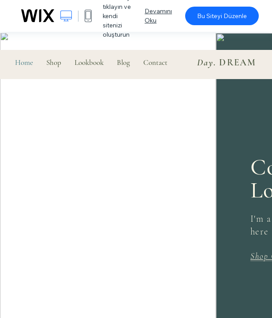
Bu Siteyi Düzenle (222, 16)
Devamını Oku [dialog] (158, 15)
